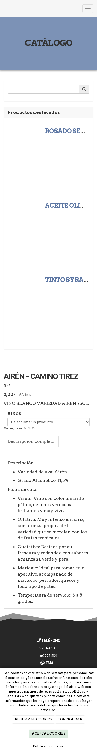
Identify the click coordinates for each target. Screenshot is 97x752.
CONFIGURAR (70, 719)
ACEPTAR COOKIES (49, 733)
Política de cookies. (48, 746)
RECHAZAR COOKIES (33, 719)
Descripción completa (31, 441)
